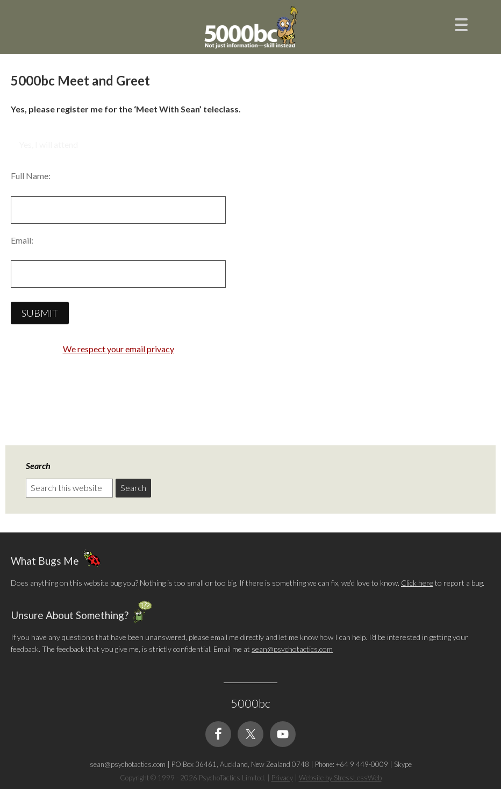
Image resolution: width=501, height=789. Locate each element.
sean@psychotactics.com (292, 648)
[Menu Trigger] (461, 23)
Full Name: (31, 175)
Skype (403, 764)
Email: (22, 240)
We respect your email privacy (118, 349)
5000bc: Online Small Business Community (250, 29)
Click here (417, 582)
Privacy (282, 777)
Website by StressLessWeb (340, 777)
